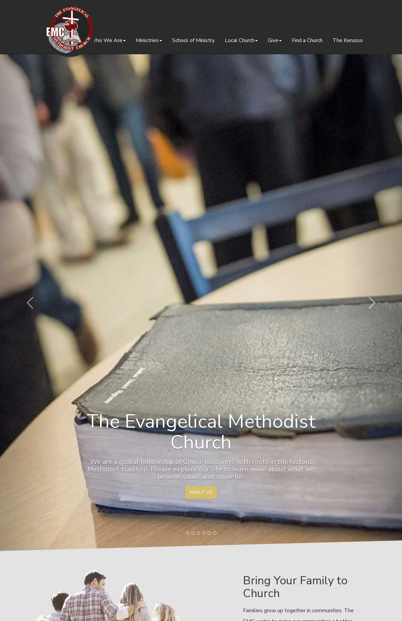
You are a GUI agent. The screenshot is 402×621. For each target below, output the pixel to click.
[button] (30, 302)
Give (275, 40)
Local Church (241, 40)
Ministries (149, 40)
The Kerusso (348, 40)
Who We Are (108, 40)
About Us (201, 492)
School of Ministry (193, 40)
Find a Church (307, 40)
